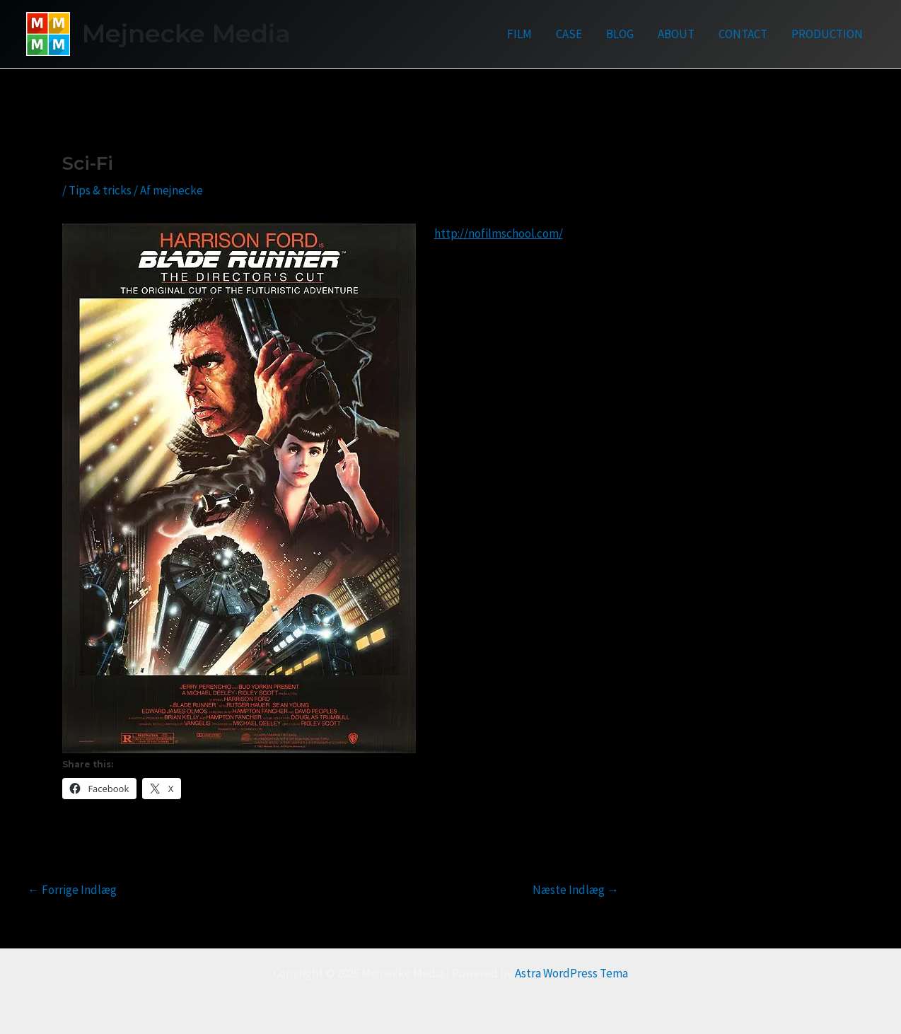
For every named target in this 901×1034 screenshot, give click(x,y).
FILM (519, 34)
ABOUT (676, 34)
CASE (569, 34)
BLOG (620, 34)
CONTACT (743, 34)
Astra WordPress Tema (571, 973)
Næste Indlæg (576, 890)
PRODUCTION (827, 34)
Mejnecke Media (186, 33)
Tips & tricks (100, 190)
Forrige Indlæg (72, 890)
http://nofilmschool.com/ (498, 233)
